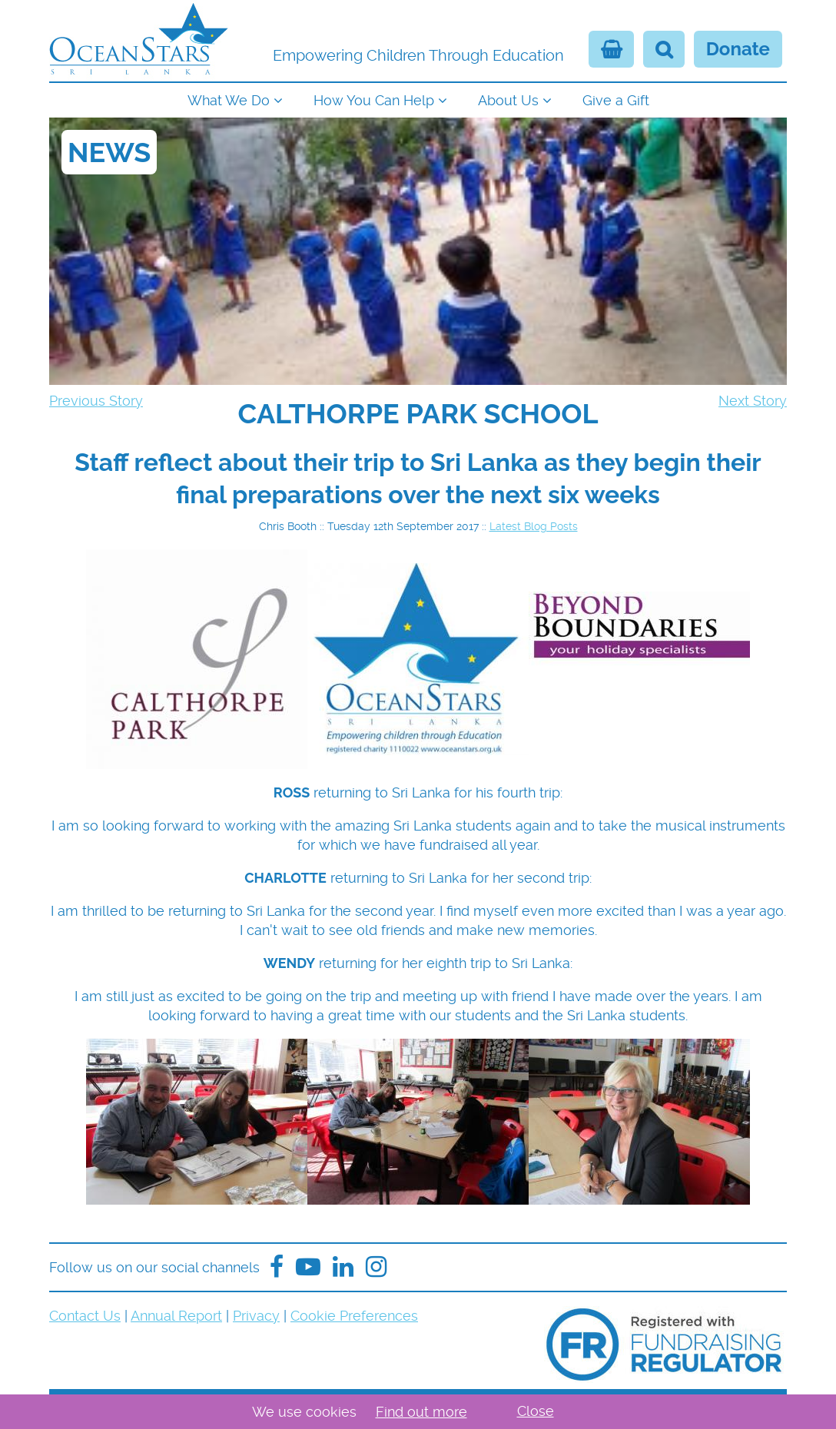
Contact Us (85, 1316)
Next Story (752, 401)
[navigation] (418, 98)
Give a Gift (615, 100)
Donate (738, 49)
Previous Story (96, 401)
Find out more (421, 1412)
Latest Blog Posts (533, 526)
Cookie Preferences (354, 1316)
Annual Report (176, 1316)
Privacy (256, 1316)
